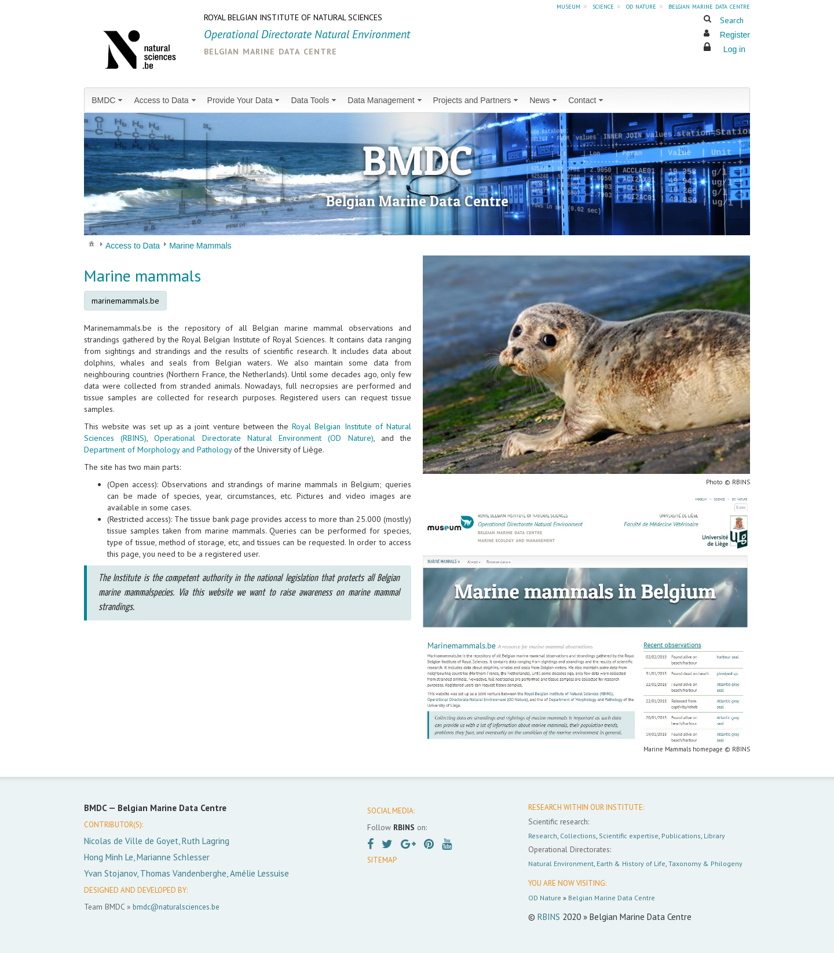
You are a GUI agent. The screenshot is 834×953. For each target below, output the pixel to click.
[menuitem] (108, 100)
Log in (734, 49)
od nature (641, 6)
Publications (681, 835)
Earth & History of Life (631, 863)
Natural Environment (561, 863)
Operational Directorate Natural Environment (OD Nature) (263, 438)
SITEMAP (382, 860)
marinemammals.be (125, 300)
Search (732, 20)
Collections (578, 835)
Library (714, 835)
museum (568, 6)
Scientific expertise (629, 835)
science (603, 6)
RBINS (548, 916)
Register (735, 34)
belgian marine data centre (709, 6)
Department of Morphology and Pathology (158, 449)
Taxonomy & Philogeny (705, 863)
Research (542, 835)
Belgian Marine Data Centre (611, 897)
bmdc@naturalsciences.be (176, 906)
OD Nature (544, 897)
